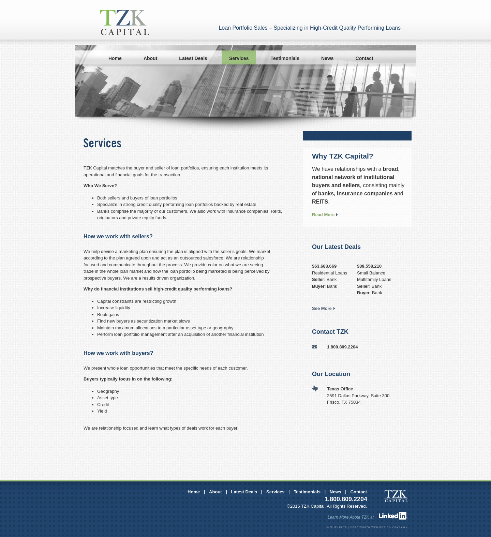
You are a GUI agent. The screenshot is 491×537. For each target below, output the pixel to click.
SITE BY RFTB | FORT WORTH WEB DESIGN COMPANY (367, 527)
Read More (323, 214)
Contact (364, 58)
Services (239, 58)
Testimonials (284, 58)
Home (115, 58)
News (327, 58)
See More (322, 308)
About (150, 58)
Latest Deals (193, 58)
